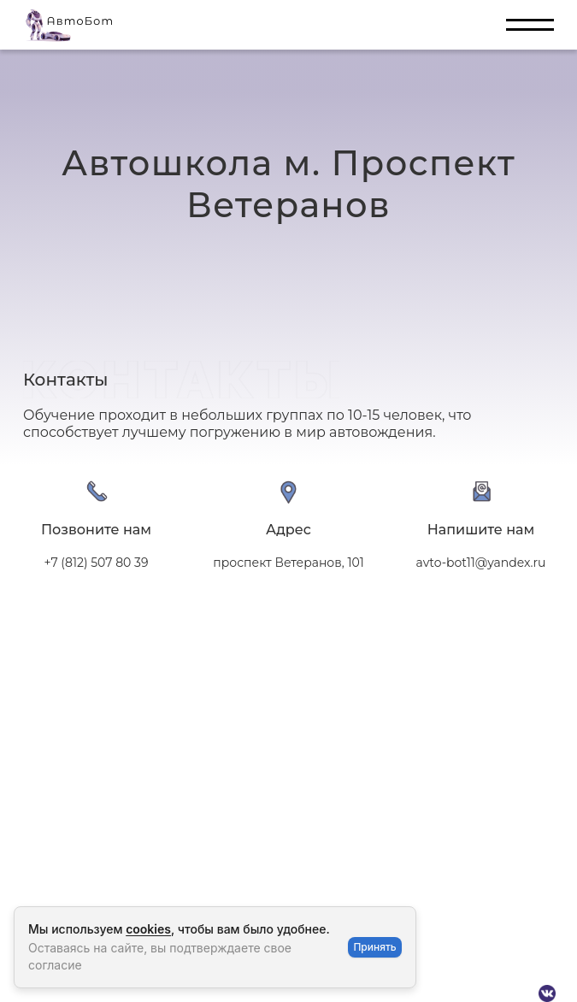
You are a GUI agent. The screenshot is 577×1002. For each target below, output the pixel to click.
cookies (148, 929)
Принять (374, 946)
